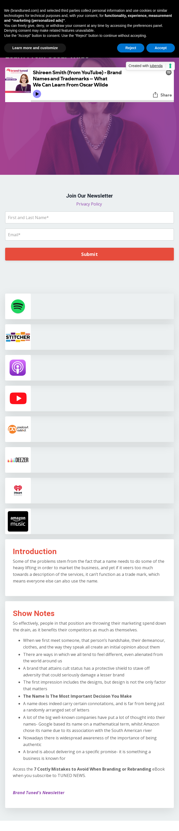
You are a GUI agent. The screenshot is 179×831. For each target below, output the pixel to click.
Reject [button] (130, 48)
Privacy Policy (89, 204)
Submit (89, 254)
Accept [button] (161, 48)
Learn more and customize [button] (35, 48)
